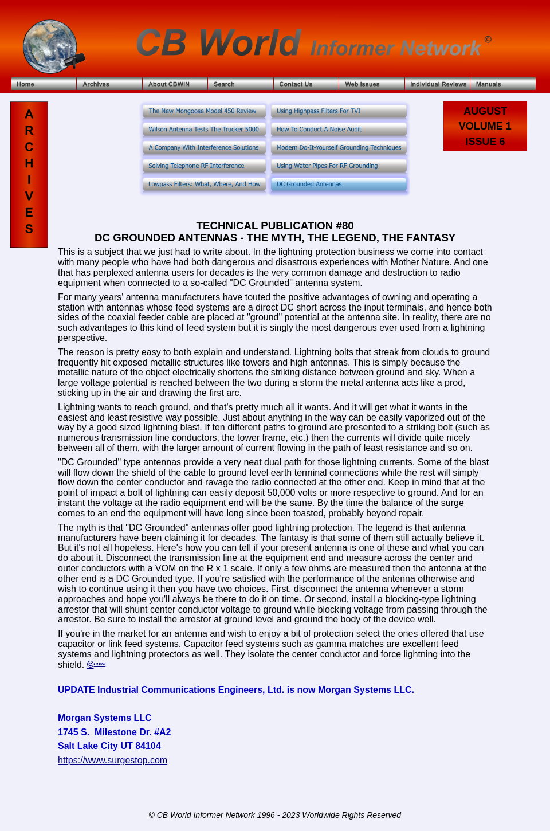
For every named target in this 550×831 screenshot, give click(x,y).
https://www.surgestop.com (112, 760)
